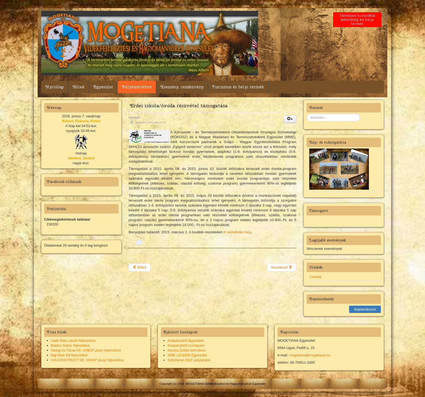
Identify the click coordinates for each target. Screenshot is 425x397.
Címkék (315, 277)
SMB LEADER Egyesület (187, 355)
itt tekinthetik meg (237, 232)
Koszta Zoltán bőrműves (186, 350)
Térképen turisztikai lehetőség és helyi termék (358, 20)
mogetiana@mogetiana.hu (309, 355)
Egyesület (103, 87)
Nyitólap (54, 87)
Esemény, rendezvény (182, 87)
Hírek (79, 87)
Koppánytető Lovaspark (186, 345)
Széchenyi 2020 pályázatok (189, 360)
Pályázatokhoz (137, 87)
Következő (281, 267)
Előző (139, 267)
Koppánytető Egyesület (186, 340)
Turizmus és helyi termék (238, 87)
